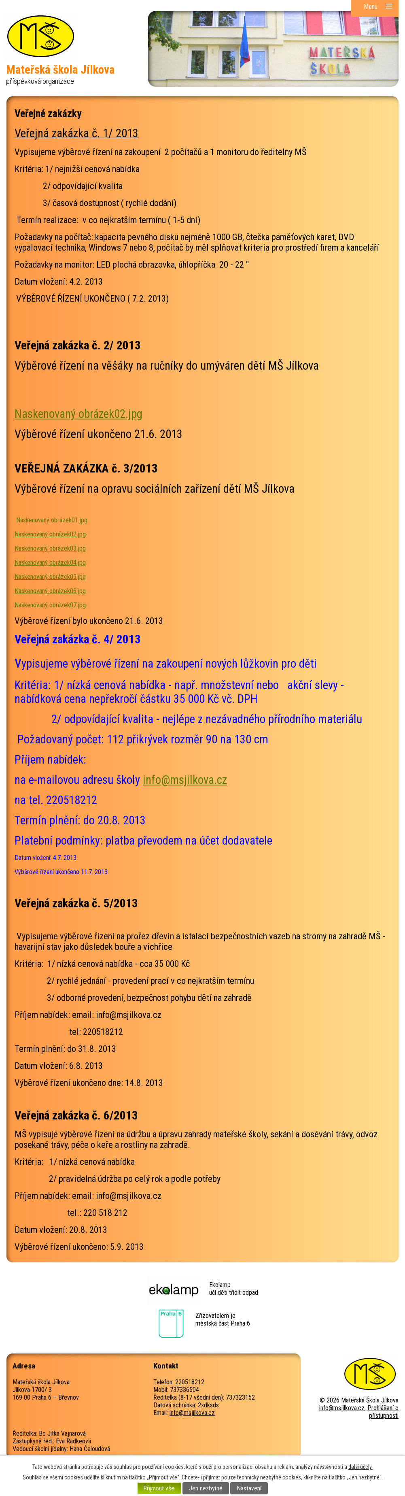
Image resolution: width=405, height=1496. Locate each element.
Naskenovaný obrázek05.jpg (50, 577)
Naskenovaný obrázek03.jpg (50, 548)
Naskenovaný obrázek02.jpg (78, 414)
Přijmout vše (159, 1488)
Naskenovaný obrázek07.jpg (50, 605)
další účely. (360, 1467)
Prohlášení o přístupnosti (383, 1411)
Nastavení (249, 1488)
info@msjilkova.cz (185, 780)
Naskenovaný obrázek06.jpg (50, 591)
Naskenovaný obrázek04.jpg (50, 562)
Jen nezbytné (206, 1488)
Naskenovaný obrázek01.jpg (51, 520)
